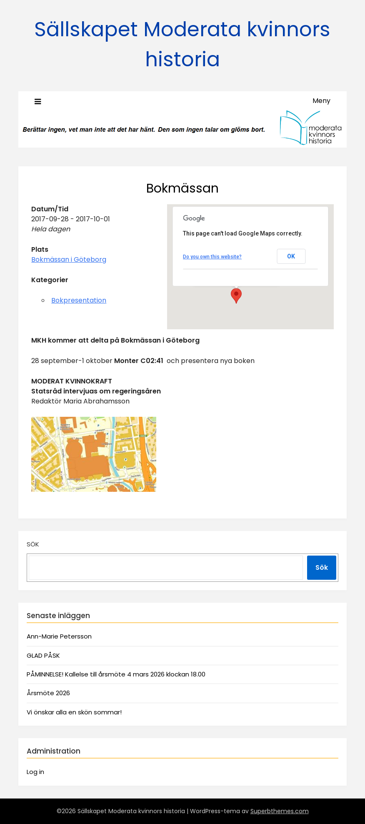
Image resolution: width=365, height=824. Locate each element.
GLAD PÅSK (43, 655)
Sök (33, 544)
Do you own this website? (212, 257)
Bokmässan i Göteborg (68, 259)
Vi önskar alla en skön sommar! (74, 712)
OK (291, 256)
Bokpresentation (78, 300)
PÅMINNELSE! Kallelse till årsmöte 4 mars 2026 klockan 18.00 (116, 674)
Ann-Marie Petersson (59, 636)
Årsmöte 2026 (48, 693)
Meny (321, 100)
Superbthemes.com (279, 811)
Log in (35, 771)
